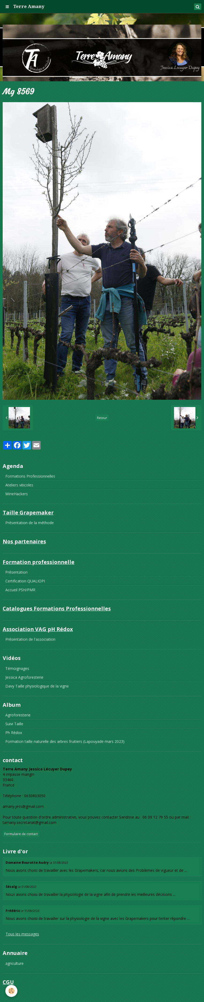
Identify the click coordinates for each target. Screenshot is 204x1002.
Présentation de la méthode (29, 522)
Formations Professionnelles (30, 476)
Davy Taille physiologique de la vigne (37, 686)
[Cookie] (11, 991)
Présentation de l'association (30, 639)
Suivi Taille (14, 723)
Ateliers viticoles (19, 484)
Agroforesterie (18, 714)
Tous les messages (22, 933)
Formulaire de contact (21, 834)
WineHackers (16, 493)
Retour (102, 418)
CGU (9, 992)
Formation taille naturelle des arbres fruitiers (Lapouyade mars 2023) (64, 741)
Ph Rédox (13, 732)
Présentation (16, 572)
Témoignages (17, 668)
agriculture (14, 963)
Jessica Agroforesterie (24, 677)
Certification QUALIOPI (25, 580)
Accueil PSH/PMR (20, 589)
